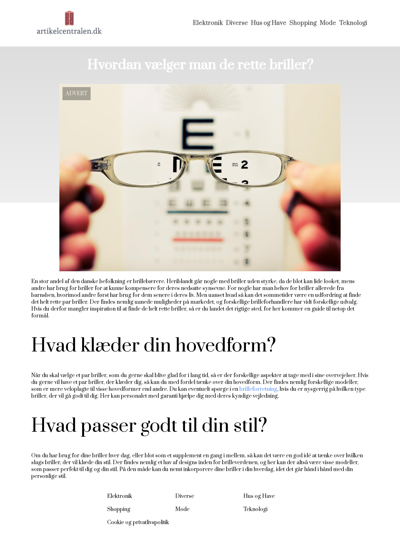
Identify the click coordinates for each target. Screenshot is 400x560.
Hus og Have (268, 23)
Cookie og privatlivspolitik (138, 522)
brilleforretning (258, 389)
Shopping (303, 23)
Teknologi (353, 23)
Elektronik (208, 23)
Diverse (237, 23)
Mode (328, 23)
